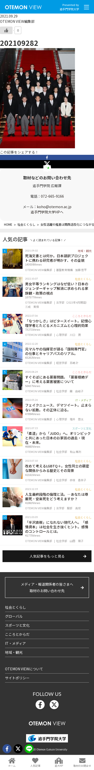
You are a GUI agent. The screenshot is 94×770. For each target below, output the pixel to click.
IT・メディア (15, 643)
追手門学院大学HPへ (47, 211)
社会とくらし (15, 607)
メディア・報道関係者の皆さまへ (47, 588)
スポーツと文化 (17, 625)
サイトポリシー (17, 677)
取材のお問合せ (82, 765)
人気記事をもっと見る (47, 556)
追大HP (59, 765)
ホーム (12, 765)
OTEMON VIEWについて (24, 668)
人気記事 (35, 765)
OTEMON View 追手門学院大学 (23, 6)
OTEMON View (47, 722)
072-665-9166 (52, 196)
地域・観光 (14, 652)
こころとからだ (17, 634)
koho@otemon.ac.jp (54, 206)
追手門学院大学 (69, 9)
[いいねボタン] (6, 30)
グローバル (14, 616)
